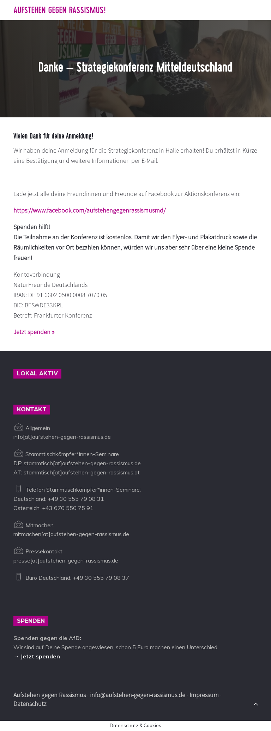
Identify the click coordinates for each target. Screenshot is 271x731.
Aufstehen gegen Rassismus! (59, 10)
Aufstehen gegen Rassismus (49, 695)
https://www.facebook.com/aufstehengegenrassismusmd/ (89, 210)
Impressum (204, 695)
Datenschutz (29, 704)
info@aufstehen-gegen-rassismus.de (137, 695)
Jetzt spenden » (33, 332)
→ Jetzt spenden (36, 656)
